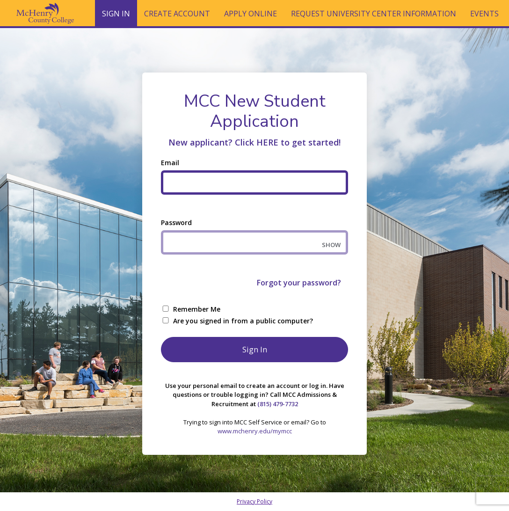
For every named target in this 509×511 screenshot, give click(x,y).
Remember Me (196, 309)
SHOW (331, 245)
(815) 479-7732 (277, 404)
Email (170, 162)
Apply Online (250, 13)
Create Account (177, 13)
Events (484, 13)
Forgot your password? (299, 282)
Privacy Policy (254, 501)
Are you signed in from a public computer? (243, 320)
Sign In (116, 17)
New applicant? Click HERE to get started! (254, 142)
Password (176, 222)
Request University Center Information (373, 13)
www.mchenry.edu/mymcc (255, 431)
